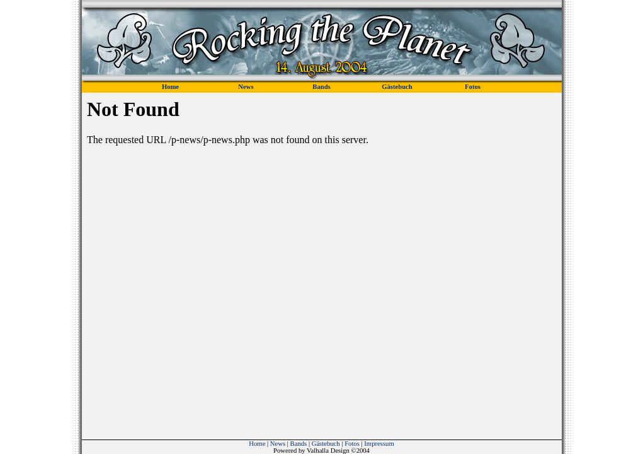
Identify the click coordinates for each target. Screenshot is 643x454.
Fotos (352, 443)
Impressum (379, 443)
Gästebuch (326, 443)
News (277, 443)
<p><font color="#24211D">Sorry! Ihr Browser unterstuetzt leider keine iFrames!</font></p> (322, 253)
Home (257, 443)
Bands (298, 443)
